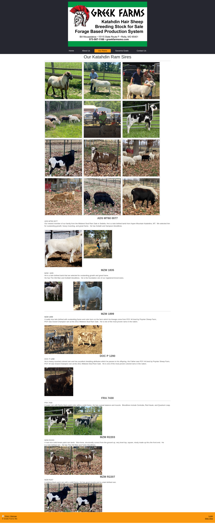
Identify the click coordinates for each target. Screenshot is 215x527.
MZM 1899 (48, 317)
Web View (209, 519)
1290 (53, 359)
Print (5, 516)
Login (211, 516)
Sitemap (13, 516)
